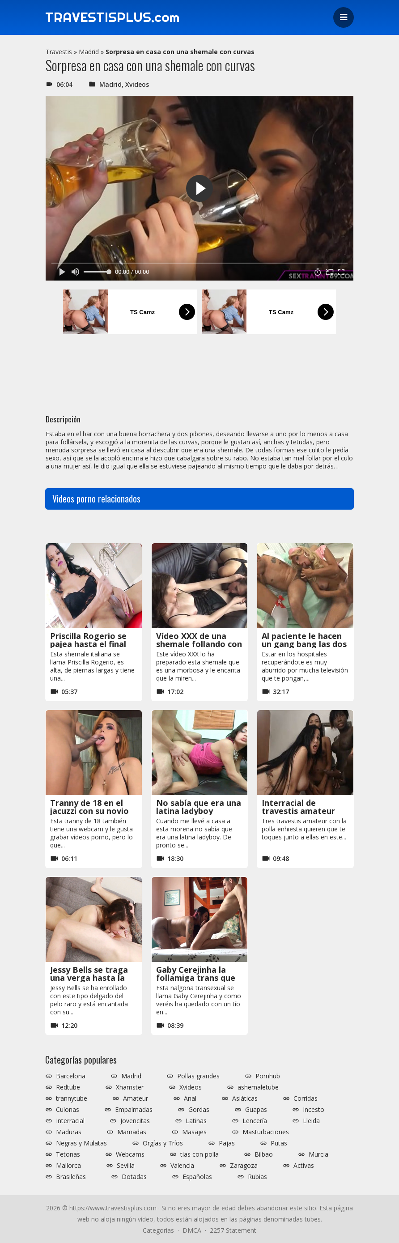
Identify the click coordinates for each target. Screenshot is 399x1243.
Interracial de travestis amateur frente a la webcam (301, 810)
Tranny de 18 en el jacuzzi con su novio (89, 806)
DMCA (192, 1230)
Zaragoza (244, 1165)
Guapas (256, 1109)
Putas (279, 1143)
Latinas (196, 1120)
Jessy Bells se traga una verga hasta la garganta (89, 977)
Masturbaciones (265, 1132)
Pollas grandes (198, 1076)
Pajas (227, 1143)
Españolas (197, 1176)
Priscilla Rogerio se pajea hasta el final (88, 639)
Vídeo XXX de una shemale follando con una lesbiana (199, 643)
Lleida (311, 1120)
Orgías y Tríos (163, 1143)
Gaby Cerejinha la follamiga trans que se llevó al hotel (195, 977)
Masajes (194, 1132)
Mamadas (131, 1132)
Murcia (318, 1154)
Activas (303, 1165)
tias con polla (199, 1154)
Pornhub (267, 1076)
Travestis (59, 51)
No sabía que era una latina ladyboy (198, 806)
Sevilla (126, 1165)
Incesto (313, 1109)
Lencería (254, 1120)
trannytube (71, 1098)
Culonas (67, 1109)
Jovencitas (135, 1120)
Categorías (158, 1230)
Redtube (68, 1087)
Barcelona (70, 1076)
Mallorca (68, 1165)
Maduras (68, 1132)
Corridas (305, 1098)
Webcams (130, 1154)
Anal (190, 1098)
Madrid (89, 51)
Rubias (257, 1176)
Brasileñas (71, 1176)
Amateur (135, 1098)
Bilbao (264, 1154)
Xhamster (130, 1087)
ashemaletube (258, 1087)
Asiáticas (245, 1098)
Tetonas (68, 1154)
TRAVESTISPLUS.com (112, 17)
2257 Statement (233, 1230)
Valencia (182, 1165)
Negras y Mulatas (81, 1143)
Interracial (70, 1120)
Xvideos (137, 84)
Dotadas (134, 1176)
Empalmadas (134, 1109)
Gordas (198, 1109)
